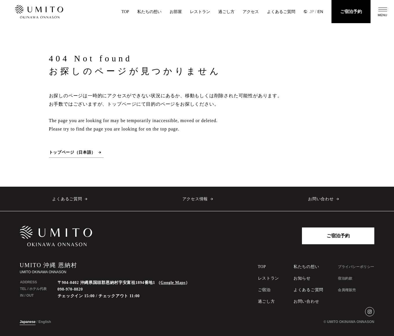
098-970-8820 (70, 289)
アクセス (251, 12)
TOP (125, 12)
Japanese (28, 322)
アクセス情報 (195, 199)
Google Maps (173, 282)
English (45, 322)
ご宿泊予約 (351, 11)
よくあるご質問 (281, 12)
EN (320, 11)
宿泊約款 (345, 278)
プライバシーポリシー (356, 267)
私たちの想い (149, 12)
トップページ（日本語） (72, 152)
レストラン (200, 12)
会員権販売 (347, 290)
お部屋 (176, 12)
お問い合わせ (320, 199)
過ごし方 (226, 12)
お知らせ (302, 278)
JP (311, 11)
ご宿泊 (264, 290)
